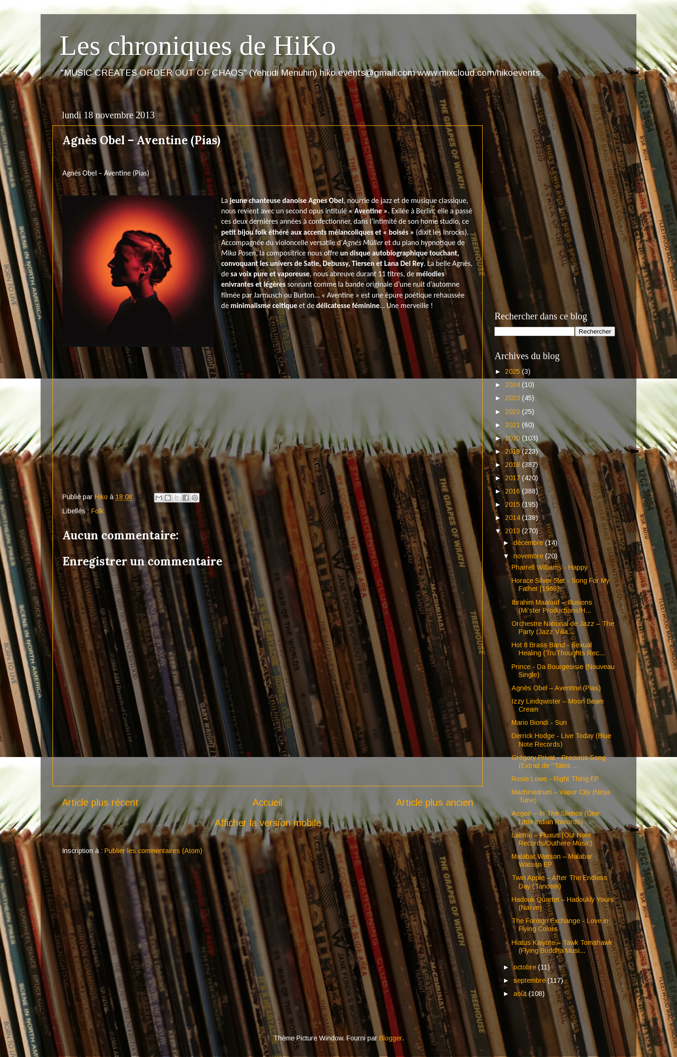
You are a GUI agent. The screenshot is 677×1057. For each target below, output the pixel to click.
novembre (529, 556)
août (521, 993)
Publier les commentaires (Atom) (153, 850)
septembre (530, 980)
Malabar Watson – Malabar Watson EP (552, 860)
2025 (513, 371)
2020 (513, 438)
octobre (525, 967)
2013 (513, 531)
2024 (513, 384)
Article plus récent (100, 802)
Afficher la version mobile (268, 823)
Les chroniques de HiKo (198, 45)
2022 (513, 411)
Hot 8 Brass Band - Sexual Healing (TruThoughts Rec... (558, 649)
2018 (513, 464)
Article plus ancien (434, 802)
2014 (513, 517)
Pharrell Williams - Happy (550, 567)
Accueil (267, 802)
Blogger (390, 1038)
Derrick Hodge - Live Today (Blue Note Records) (561, 740)
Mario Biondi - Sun (539, 722)
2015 (513, 504)
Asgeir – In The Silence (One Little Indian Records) (555, 817)
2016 (513, 491)
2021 (513, 425)
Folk (97, 511)
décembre (529, 542)
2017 (513, 478)
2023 (513, 398)
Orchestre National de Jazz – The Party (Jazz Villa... (563, 627)
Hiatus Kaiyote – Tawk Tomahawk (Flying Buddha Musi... (562, 946)
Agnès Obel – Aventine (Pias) (556, 688)
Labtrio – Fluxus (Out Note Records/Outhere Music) (552, 839)
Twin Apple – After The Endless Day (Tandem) (560, 882)
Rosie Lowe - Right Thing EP (555, 779)
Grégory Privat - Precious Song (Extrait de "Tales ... (559, 761)
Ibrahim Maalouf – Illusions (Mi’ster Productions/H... (552, 606)
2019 (513, 451)
